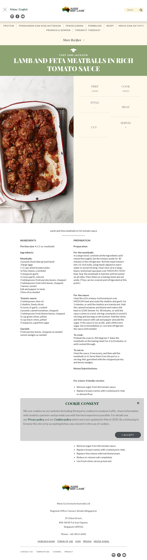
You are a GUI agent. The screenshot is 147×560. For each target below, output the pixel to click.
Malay (13, 9)
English (23, 9)
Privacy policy (36, 419)
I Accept (128, 435)
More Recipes (72, 40)
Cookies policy (62, 419)
